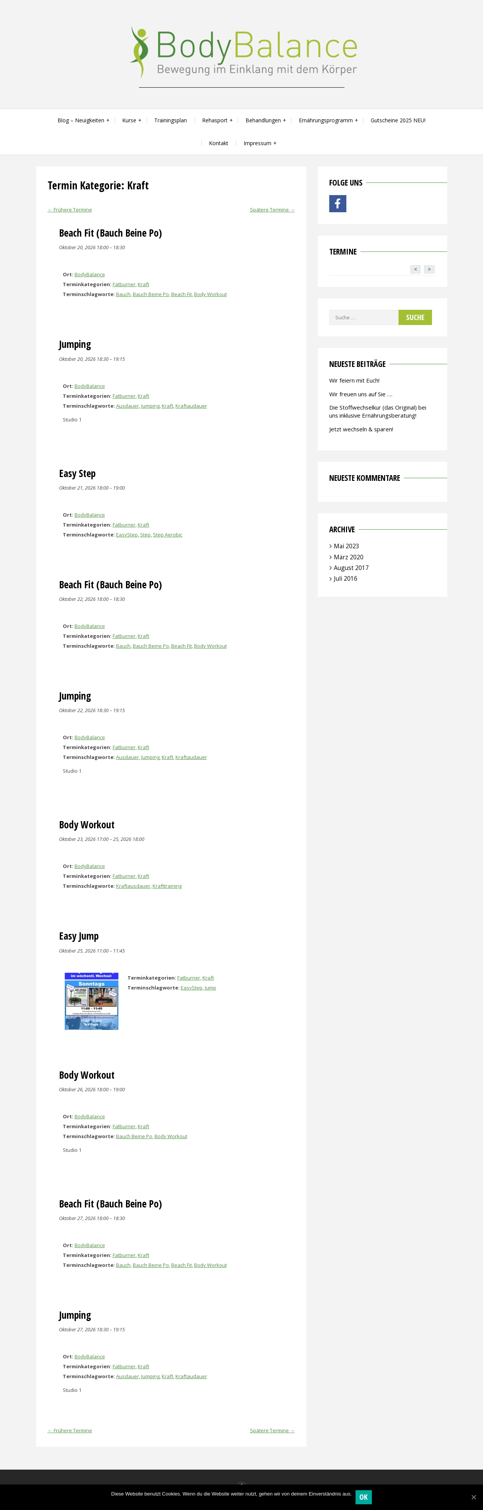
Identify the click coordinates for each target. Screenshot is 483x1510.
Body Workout (210, 294)
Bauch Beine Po (151, 294)
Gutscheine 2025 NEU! (398, 120)
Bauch (123, 294)
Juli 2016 (345, 578)
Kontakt (218, 143)
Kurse (129, 120)
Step (145, 534)
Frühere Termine (70, 209)
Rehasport (215, 120)
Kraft (143, 284)
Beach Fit (181, 294)
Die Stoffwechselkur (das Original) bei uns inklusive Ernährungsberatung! (377, 411)
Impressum (257, 143)
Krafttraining (167, 885)
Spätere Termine (272, 209)
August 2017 (351, 568)
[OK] (473, 1497)
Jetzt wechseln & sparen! (361, 429)
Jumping (150, 405)
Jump (210, 987)
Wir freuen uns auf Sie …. (360, 394)
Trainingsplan (170, 120)
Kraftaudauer (191, 405)
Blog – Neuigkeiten (80, 120)
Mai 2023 (346, 546)
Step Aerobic (167, 534)
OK (363, 1497)
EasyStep (127, 534)
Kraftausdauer (133, 885)
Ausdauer (127, 405)
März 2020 (348, 557)
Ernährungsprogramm (326, 120)
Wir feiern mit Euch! (354, 380)
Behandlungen (263, 120)
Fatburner (124, 284)
